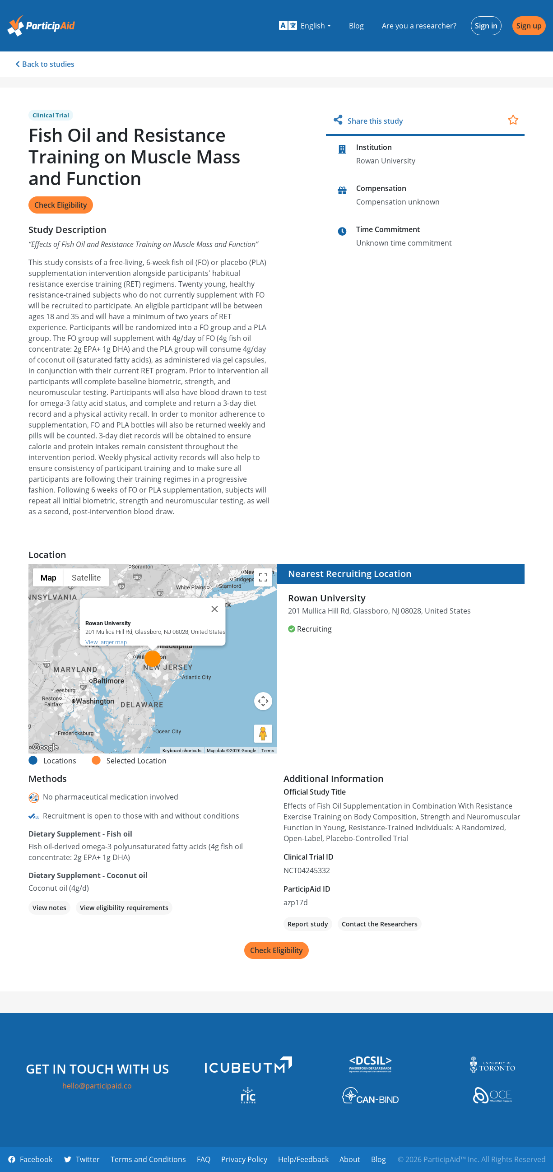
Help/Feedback (303, 1159)
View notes (49, 907)
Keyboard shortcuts (182, 750)
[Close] (214, 609)
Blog (356, 26)
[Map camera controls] (263, 701)
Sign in (486, 26)
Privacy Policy (244, 1159)
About (349, 1159)
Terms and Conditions (148, 1159)
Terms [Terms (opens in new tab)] (267, 750)
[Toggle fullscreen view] (263, 577)
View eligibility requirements (124, 907)
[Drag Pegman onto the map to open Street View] (263, 734)
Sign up (529, 26)
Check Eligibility (60, 205)
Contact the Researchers (380, 924)
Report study (308, 924)
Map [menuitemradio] (48, 577)
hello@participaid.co (97, 1086)
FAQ (203, 1159)
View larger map (105, 642)
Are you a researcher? (419, 26)
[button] (305, 25)
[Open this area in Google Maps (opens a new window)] (45, 747)
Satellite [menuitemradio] (86, 577)
